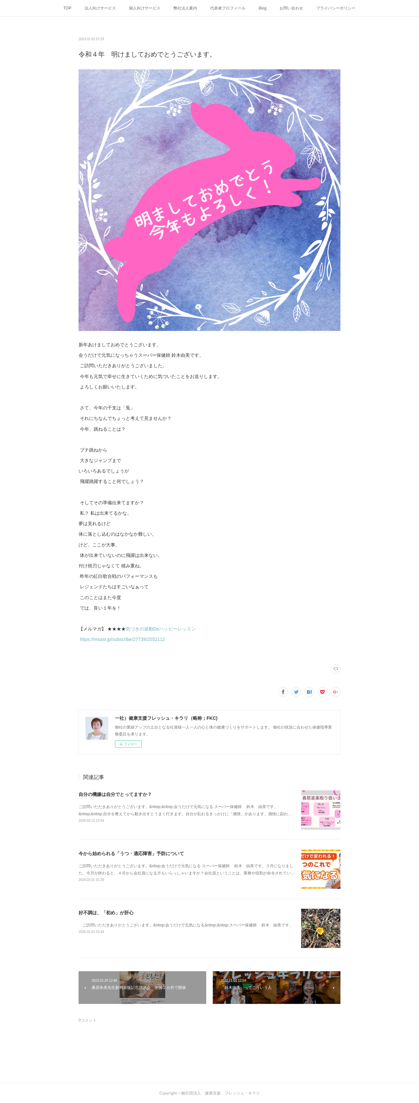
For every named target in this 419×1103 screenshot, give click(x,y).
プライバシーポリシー (335, 8)
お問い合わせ (291, 8)
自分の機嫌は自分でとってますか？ (115, 794)
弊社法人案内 (185, 8)
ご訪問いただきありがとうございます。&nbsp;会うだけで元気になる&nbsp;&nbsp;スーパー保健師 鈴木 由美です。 (186, 925)
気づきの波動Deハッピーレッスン (161, 628)
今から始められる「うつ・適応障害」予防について (131, 853)
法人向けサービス (100, 8)
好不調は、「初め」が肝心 (108, 912)
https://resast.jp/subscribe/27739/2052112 (123, 639)
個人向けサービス (144, 8)
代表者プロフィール (228, 8)
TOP (67, 8)
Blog (262, 8)
